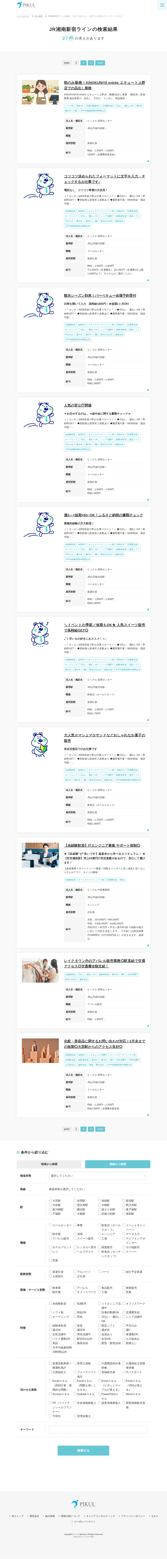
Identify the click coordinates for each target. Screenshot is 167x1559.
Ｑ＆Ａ (154, 1516)
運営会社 (34, 1516)
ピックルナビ (23, 16)
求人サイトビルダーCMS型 (86, 1537)
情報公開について (70, 1516)
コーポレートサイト (85, 1522)
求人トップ (18, 1516)
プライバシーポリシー (133, 1516)
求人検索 (38, 16)
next (100, 62)
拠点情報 (50, 1516)
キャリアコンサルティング (100, 1516)
